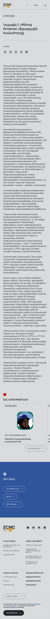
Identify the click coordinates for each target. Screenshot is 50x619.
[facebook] (28, 527)
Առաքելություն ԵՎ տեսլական (11, 546)
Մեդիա (6, 581)
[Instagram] (33, 527)
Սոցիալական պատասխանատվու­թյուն (33, 550)
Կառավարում (9, 555)
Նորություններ (10, 577)
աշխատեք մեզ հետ (33, 581)
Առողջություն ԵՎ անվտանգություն (34, 557)
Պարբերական (9, 585)
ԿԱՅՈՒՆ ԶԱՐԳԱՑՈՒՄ (34, 541)
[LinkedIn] (45, 527)
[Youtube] (39, 527)
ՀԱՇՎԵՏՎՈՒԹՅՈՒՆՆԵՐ (35, 573)
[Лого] (7, 5)
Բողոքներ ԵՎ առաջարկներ (32, 562)
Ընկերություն (9, 541)
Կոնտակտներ (31, 585)
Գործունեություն (11, 551)
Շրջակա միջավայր (34, 545)
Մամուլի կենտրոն (10, 573)
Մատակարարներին (33, 577)
